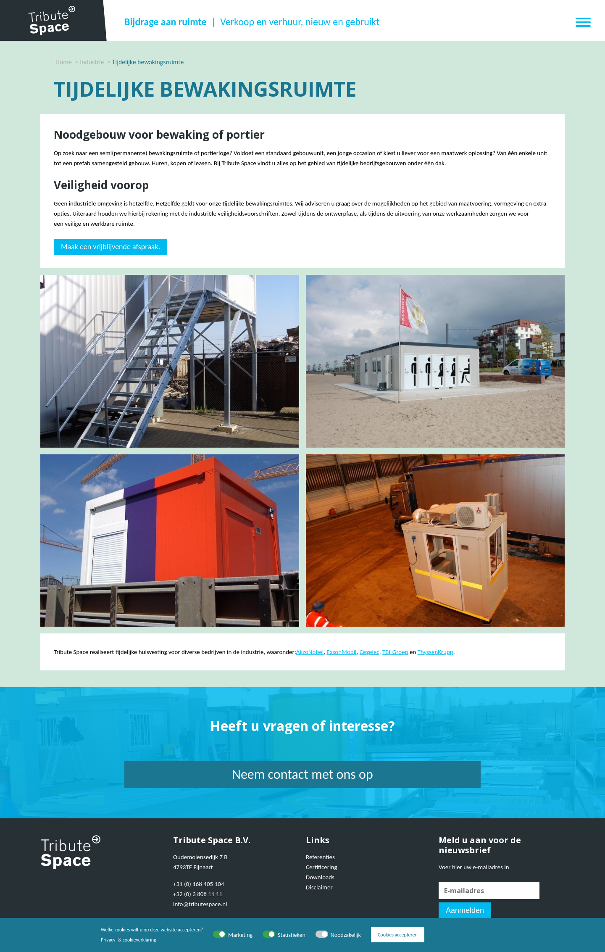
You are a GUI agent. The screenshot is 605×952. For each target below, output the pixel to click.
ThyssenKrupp (435, 652)
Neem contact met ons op (302, 774)
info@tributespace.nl (200, 904)
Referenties (320, 857)
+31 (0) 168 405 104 (198, 884)
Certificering (321, 867)
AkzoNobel (310, 652)
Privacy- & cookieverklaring (128, 940)
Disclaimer (319, 887)
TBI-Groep (395, 652)
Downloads (320, 877)
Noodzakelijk (346, 935)
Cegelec (369, 652)
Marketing (240, 935)
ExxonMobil (341, 652)
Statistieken (291, 935)
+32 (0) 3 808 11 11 (197, 894)
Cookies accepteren (398, 935)
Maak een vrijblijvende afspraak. (110, 246)
